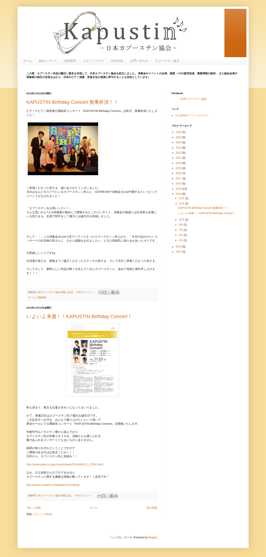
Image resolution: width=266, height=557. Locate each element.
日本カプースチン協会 (193, 98)
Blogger (152, 537)
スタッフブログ (93, 60)
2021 (179, 157)
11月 (182, 203)
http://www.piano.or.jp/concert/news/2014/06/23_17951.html (64, 464)
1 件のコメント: (85, 292)
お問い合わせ (139, 60)
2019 (179, 168)
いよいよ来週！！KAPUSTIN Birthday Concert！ (79, 316)
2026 (179, 132)
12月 (182, 198)
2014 (179, 193)
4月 (181, 235)
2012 (179, 251)
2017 (179, 178)
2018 (179, 173)
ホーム (27, 60)
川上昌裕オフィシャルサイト (192, 115)
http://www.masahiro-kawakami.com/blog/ (53, 484)
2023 (179, 147)
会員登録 (117, 60)
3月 (181, 240)
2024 (179, 142)
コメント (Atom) (42, 514)
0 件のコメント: (83, 495)
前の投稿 (152, 507)
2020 (179, 163)
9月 (181, 224)
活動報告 (70, 60)
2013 (179, 246)
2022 (179, 152)
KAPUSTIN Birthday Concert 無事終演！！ (72, 102)
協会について (48, 60)
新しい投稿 (34, 507)
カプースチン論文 (167, 60)
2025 (179, 137)
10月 (182, 219)
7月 (181, 229)
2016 (179, 183)
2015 (179, 188)
